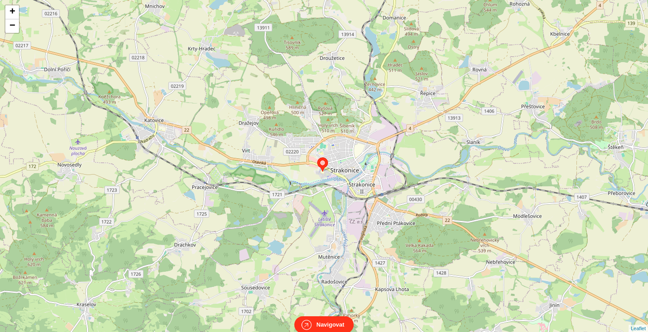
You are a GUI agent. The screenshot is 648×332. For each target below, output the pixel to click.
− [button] (12, 26)
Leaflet (638, 320)
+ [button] (12, 12)
